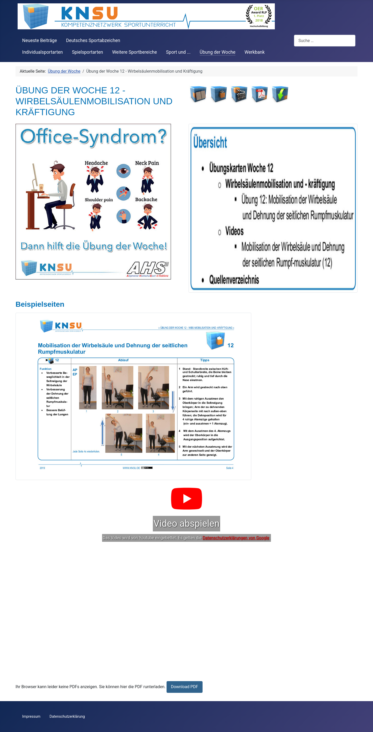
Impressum (31, 716)
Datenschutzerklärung (67, 716)
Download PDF (184, 686)
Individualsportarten (42, 52)
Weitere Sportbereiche (134, 52)
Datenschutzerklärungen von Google (236, 537)
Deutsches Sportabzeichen (93, 40)
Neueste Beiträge (39, 40)
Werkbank (255, 52)
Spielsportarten (87, 52)
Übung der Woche (217, 52)
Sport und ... (178, 52)
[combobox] (324, 40)
